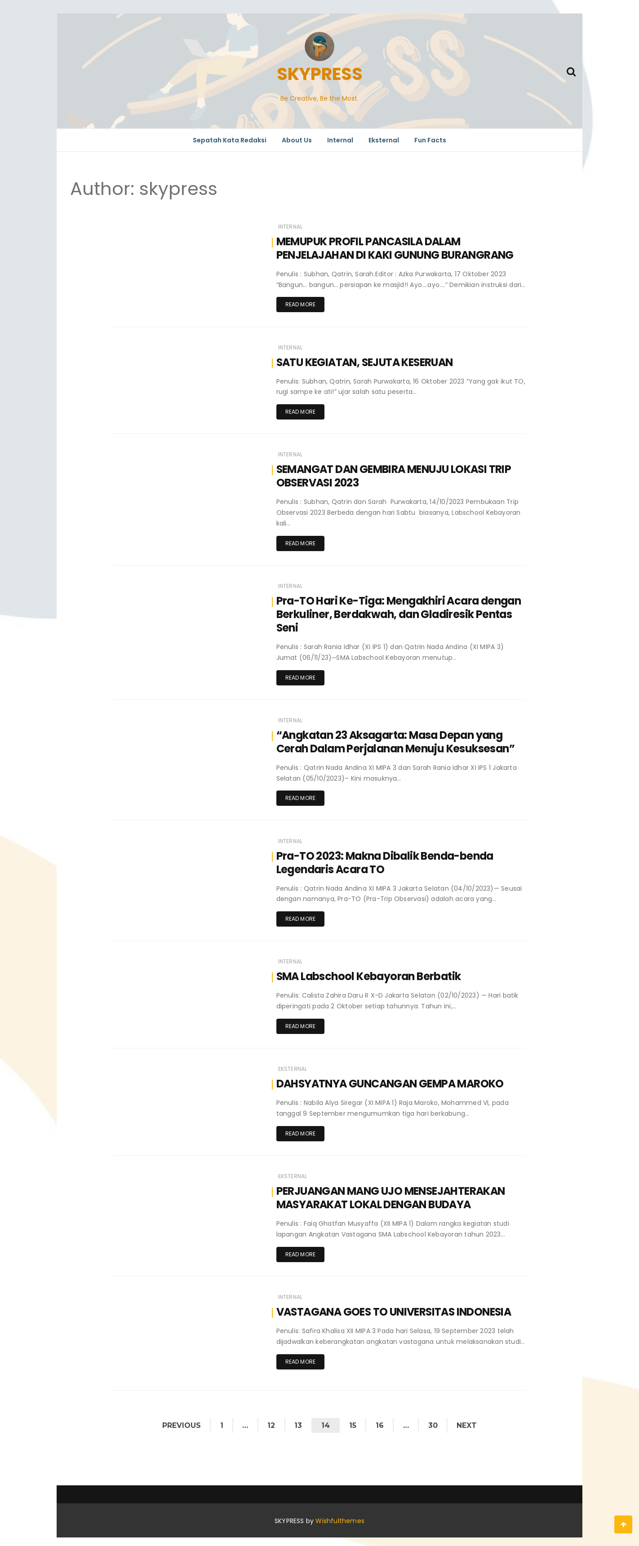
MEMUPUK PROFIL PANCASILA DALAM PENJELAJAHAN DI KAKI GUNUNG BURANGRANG (398, 248)
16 (381, 1420)
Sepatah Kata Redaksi (229, 140)
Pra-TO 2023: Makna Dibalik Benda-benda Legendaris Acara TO (388, 860)
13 (298, 1420)
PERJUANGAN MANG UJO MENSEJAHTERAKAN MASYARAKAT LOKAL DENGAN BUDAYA (395, 1193)
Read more (300, 304)
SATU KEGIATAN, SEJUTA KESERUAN (368, 361)
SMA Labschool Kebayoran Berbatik (370, 973)
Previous (179, 1420)
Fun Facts (430, 140)
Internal (340, 140)
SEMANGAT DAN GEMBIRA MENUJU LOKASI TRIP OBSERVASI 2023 (397, 475)
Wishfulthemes (339, 1515)
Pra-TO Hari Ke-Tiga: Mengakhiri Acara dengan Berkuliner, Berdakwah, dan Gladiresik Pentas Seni (399, 612)
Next (469, 1420)
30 (434, 1420)
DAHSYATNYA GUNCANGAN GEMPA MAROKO (393, 1080)
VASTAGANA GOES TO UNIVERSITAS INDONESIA (398, 1306)
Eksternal (383, 140)
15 (353, 1420)
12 (270, 1420)
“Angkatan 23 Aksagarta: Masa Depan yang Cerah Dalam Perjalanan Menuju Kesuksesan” (398, 739)
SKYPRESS (320, 74)
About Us (297, 140)
